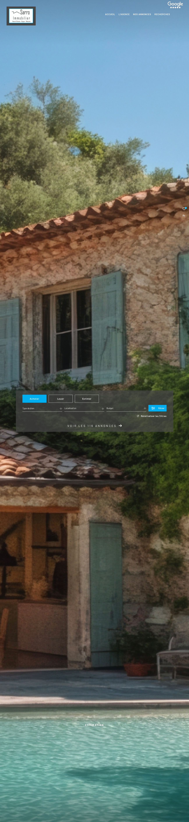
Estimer (87, 398)
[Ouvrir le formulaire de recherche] (157, 408)
